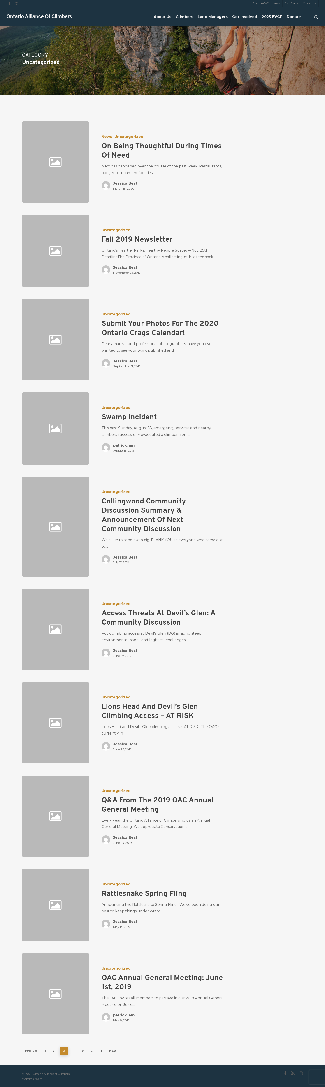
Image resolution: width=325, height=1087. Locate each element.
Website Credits (32, 1078)
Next (112, 1050)
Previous (31, 1050)
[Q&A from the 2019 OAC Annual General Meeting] (156, 816)
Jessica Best (125, 183)
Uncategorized (129, 136)
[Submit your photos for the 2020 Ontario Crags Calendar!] (156, 339)
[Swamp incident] (156, 428)
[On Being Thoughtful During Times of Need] (156, 162)
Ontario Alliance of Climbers (39, 17)
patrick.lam (124, 445)
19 (100, 1050)
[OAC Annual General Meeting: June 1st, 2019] (156, 993)
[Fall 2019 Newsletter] (156, 251)
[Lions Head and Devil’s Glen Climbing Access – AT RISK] (156, 722)
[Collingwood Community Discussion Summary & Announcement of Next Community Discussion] (156, 526)
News (107, 136)
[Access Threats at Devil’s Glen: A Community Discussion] (156, 629)
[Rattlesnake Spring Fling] (156, 905)
